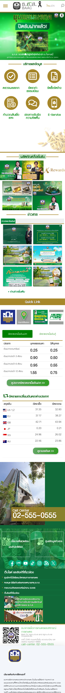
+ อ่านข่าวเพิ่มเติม (16, 291)
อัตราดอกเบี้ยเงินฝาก (17, 334)
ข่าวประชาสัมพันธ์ (8, 221)
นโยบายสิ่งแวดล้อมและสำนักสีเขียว (15, 543)
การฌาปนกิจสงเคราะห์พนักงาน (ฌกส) (19, 587)
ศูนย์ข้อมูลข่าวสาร (49, 541)
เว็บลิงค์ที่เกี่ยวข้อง (11, 592)
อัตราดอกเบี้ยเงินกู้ (47, 334)
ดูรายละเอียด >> (45, 451)
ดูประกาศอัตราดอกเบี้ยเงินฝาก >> (28, 383)
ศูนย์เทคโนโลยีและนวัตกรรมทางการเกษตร (21, 577)
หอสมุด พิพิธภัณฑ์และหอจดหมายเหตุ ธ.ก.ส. (22, 582)
